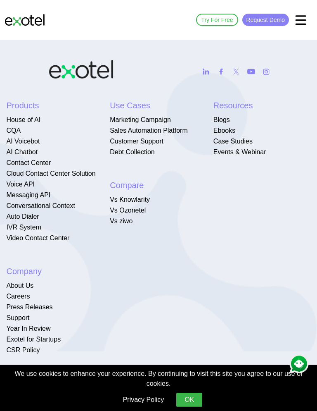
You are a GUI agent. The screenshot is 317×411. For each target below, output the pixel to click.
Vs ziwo (121, 221)
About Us (20, 285)
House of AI (24, 119)
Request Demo (265, 20)
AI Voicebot (23, 141)
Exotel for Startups (34, 339)
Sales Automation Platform (149, 130)
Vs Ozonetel (128, 210)
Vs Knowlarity (130, 199)
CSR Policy (23, 350)
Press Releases (30, 307)
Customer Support (136, 141)
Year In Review (29, 328)
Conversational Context (41, 205)
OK (189, 399)
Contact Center (29, 162)
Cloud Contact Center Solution (51, 173)
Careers (18, 296)
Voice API (21, 184)
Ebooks (224, 130)
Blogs (221, 119)
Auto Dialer (23, 216)
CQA (14, 130)
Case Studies (233, 141)
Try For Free (217, 20)
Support (18, 317)
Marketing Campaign (140, 119)
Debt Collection (132, 151)
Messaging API (29, 194)
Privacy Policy (143, 399)
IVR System (24, 227)
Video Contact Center (38, 237)
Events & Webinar (239, 151)
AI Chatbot (22, 151)
